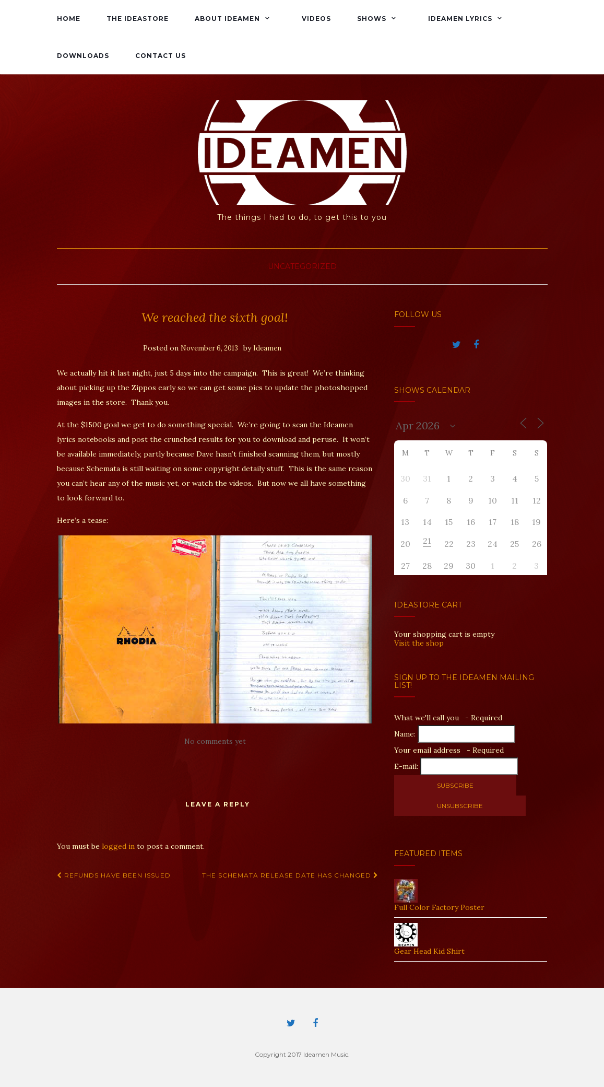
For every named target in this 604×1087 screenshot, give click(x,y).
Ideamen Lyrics (460, 18)
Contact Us (160, 56)
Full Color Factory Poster (439, 907)
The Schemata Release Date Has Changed (290, 875)
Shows (371, 18)
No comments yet (215, 741)
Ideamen (267, 348)
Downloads (83, 56)
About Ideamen (227, 18)
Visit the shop (419, 643)
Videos (316, 18)
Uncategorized (302, 266)
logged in (118, 846)
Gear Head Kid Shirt (429, 951)
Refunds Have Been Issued (114, 875)
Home (68, 18)
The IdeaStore (137, 18)
